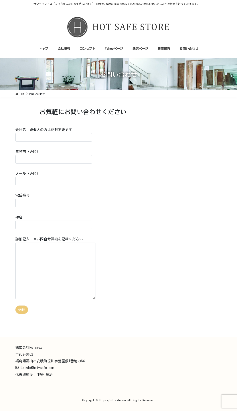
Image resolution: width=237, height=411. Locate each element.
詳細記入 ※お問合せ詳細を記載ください (55, 268)
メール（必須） (53, 178)
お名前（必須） (53, 156)
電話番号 (53, 200)
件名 (53, 222)
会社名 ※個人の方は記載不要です (53, 135)
